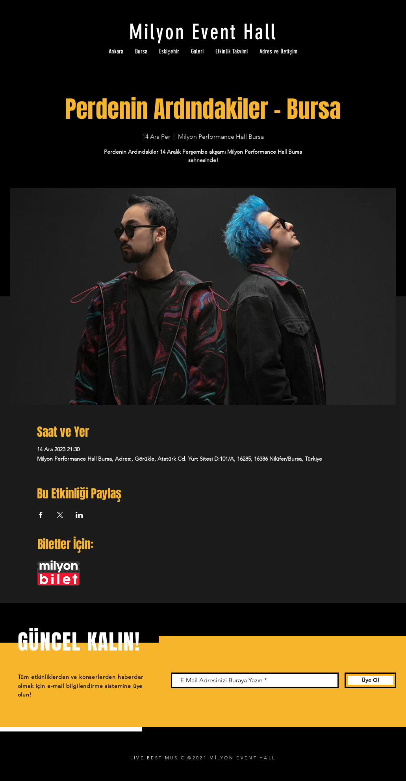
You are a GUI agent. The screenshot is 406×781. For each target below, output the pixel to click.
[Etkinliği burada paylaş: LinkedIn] (79, 515)
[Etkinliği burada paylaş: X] (60, 515)
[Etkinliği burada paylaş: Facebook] (40, 515)
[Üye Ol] (370, 680)
